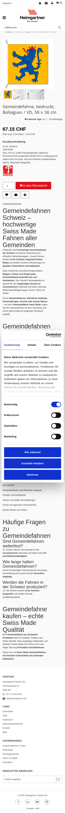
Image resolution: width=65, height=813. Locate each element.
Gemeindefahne (41, 32)
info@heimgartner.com (15, 698)
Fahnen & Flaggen (23, 32)
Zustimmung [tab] (12, 344)
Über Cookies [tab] (52, 344)
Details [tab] (32, 344)
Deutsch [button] (7, 3)
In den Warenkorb (35, 185)
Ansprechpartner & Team (14, 746)
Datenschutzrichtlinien (13, 724)
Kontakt (6, 728)
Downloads (8, 711)
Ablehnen (32, 474)
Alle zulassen (32, 452)
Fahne (53, 32)
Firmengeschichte (11, 754)
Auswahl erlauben (32, 463)
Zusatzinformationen (12, 204)
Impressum (8, 720)
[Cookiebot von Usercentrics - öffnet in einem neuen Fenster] (46, 335)
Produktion (7, 762)
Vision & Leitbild (10, 758)
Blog (5, 732)
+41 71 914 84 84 (12, 694)
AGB (5, 715)
